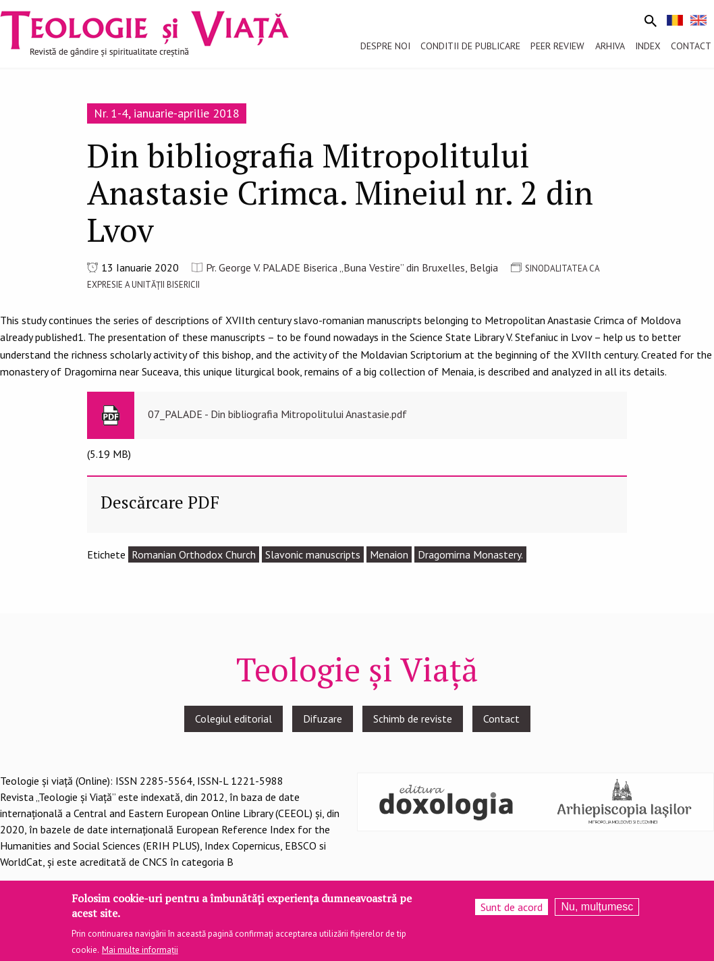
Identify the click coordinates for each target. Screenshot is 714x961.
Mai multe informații (140, 954)
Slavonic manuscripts (312, 554)
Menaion (389, 554)
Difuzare (322, 718)
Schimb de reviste (412, 718)
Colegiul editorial (233, 718)
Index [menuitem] (648, 46)
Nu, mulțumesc (597, 911)
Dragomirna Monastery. (470, 554)
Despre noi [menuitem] (385, 46)
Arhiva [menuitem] (610, 46)
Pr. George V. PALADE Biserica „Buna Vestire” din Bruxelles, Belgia (352, 267)
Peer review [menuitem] (557, 46)
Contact (501, 718)
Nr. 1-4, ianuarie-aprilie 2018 (167, 113)
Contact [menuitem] (691, 46)
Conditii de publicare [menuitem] (470, 46)
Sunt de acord (511, 911)
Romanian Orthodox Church (194, 554)
